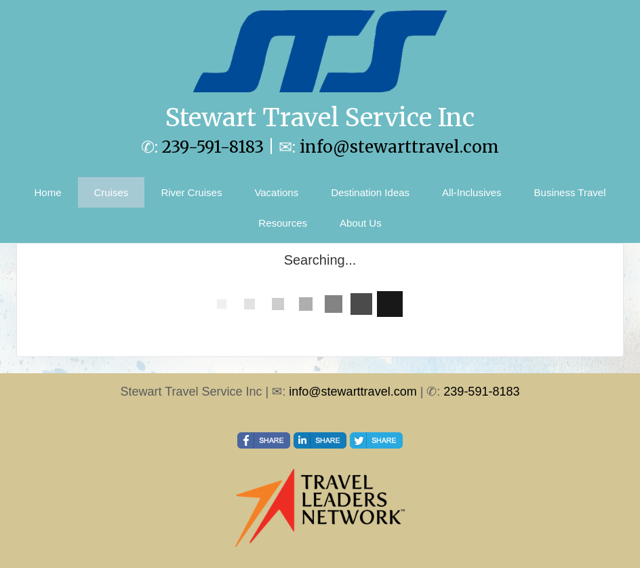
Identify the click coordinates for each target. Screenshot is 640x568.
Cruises (111, 192)
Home (48, 192)
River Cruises (191, 192)
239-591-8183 (213, 146)
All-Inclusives (472, 192)
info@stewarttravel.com (399, 146)
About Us (361, 223)
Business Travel (570, 192)
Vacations (276, 192)
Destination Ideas (370, 192)
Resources (282, 223)
